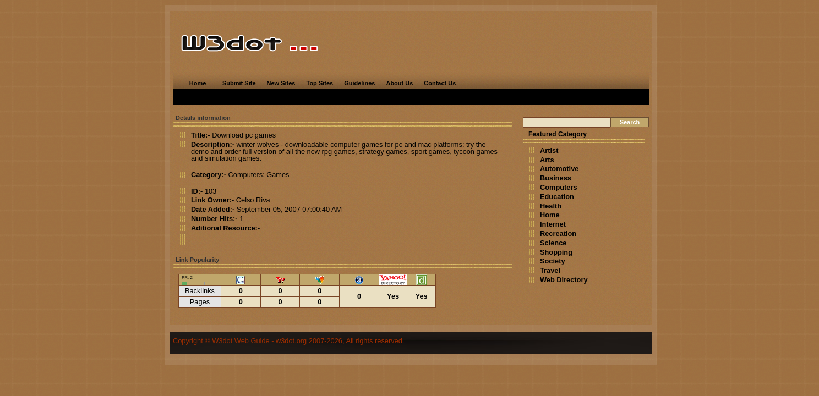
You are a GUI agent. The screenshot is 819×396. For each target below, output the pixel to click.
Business (555, 178)
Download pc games (244, 135)
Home (197, 83)
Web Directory (564, 280)
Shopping (556, 252)
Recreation (558, 233)
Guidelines (359, 83)
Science (553, 243)
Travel (550, 270)
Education (557, 197)
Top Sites (319, 83)
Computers (558, 187)
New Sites (281, 83)
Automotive (559, 168)
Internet (553, 224)
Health (550, 206)
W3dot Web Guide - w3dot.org (259, 341)
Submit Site (239, 83)
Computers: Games (259, 174)
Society (552, 261)
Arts (547, 160)
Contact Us (440, 83)
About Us (399, 83)
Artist (549, 150)
